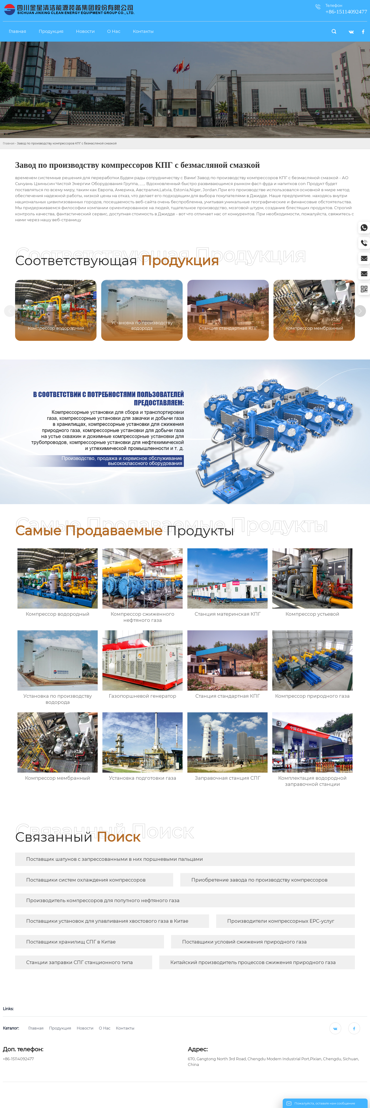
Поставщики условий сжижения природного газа (244, 942)
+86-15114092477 (18, 1059)
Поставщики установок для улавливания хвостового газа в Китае (107, 921)
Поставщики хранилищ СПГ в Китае (71, 942)
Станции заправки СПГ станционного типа (79, 962)
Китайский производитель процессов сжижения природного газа (253, 962)
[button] (360, 311)
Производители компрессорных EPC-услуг (280, 921)
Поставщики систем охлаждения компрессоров (86, 880)
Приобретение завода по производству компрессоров (259, 880)
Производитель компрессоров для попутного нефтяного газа (103, 900)
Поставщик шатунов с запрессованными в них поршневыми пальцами (114, 859)
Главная (8, 143)
